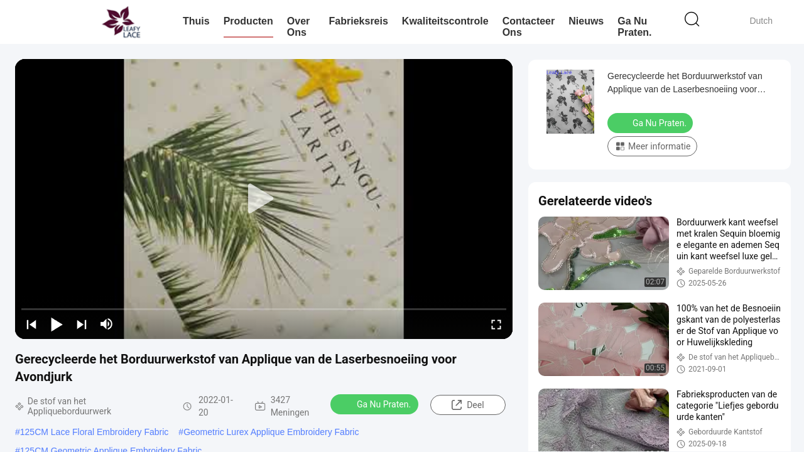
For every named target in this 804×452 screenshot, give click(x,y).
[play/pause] (56, 324)
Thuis (196, 21)
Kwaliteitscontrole (445, 21)
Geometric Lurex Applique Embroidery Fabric (271, 432)
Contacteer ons (529, 27)
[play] (264, 199)
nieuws (586, 21)
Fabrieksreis (358, 21)
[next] (81, 324)
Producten (248, 21)
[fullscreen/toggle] (496, 324)
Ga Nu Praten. (634, 27)
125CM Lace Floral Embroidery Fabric (94, 432)
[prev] (31, 324)
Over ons (298, 27)
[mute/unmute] (106, 324)
